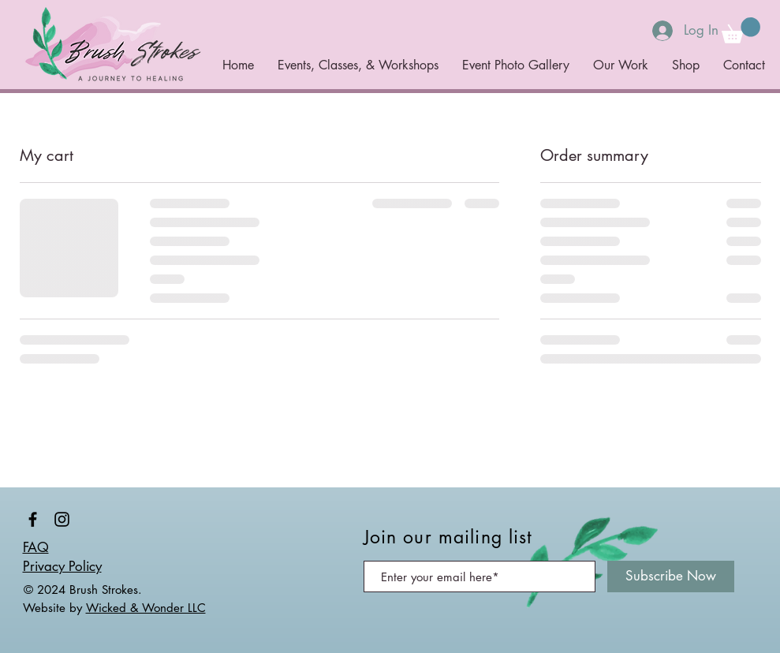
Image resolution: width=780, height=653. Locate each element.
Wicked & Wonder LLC (146, 607)
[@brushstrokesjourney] (33, 519)
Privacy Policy (62, 566)
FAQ (36, 547)
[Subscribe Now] (670, 576)
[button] (741, 30)
